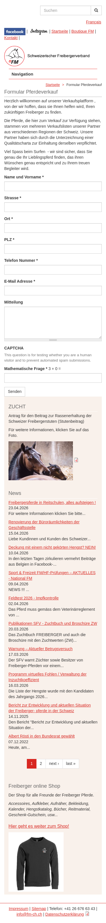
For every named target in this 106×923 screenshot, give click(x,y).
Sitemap (39, 908)
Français (93, 22)
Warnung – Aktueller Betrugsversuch (40, 649)
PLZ (9, 239)
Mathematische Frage (25, 368)
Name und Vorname (24, 177)
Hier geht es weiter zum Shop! (38, 826)
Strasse (12, 198)
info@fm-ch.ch (29, 914)
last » (70, 763)
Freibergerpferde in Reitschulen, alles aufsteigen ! (52, 502)
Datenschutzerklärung (64, 914)
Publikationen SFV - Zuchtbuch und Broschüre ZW (52, 623)
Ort (8, 218)
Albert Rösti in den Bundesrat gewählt (41, 736)
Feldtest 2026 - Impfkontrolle (33, 598)
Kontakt (11, 38)
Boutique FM (83, 31)
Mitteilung (13, 302)
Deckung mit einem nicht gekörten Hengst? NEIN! (52, 547)
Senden (14, 391)
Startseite (59, 31)
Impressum (18, 908)
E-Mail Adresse (19, 281)
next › (54, 763)
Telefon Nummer (21, 260)
